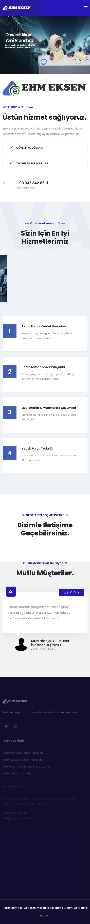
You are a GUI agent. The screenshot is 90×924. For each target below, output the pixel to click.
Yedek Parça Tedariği (37, 449)
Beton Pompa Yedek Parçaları (44, 326)
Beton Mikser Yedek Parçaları (43, 367)
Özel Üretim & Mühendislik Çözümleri (49, 408)
